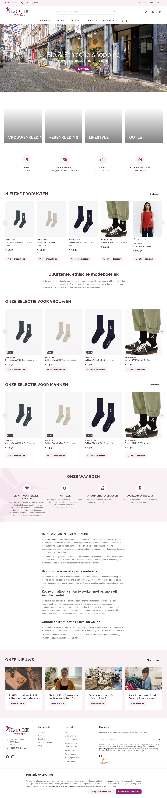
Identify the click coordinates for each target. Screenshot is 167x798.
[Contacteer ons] (11, 3)
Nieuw (9, 352)
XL (146, 239)
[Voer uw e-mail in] (130, 739)
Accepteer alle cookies (128, 791)
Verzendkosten (71, 747)
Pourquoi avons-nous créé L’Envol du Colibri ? (101, 696)
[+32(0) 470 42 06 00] (29, 3)
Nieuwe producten (26, 194)
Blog (40, 746)
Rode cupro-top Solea (142, 246)
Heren (40, 736)
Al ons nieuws (153, 660)
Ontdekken (154, 194)
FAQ (151, 3)
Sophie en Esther (52, 539)
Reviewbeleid (70, 750)
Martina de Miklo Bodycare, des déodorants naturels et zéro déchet (63, 697)
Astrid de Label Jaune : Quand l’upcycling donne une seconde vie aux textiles (143, 697)
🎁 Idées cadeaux (45, 742)
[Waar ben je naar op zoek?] (86, 12)
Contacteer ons (71, 761)
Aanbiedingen (70, 754)
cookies (111, 781)
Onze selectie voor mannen (36, 384)
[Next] (162, 223)
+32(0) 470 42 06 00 (18, 748)
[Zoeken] (115, 12)
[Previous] (5, 223)
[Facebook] (7, 757)
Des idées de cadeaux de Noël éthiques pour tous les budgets (23, 696)
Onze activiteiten (71, 739)
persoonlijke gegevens (54, 786)
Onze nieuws (19, 659)
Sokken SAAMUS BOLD (18, 244)
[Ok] (159, 739)
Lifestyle (41, 739)
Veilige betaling (71, 743)
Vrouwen (41, 732)
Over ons (142, 3)
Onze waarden (70, 736)
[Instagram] (13, 757)
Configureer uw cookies (101, 791)
